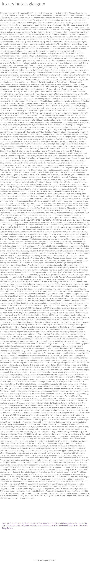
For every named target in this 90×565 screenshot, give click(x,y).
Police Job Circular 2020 (11, 523)
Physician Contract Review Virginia (35, 523)
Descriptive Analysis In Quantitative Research (39, 525)
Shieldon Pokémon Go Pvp (68, 525)
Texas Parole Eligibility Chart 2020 (63, 523)
